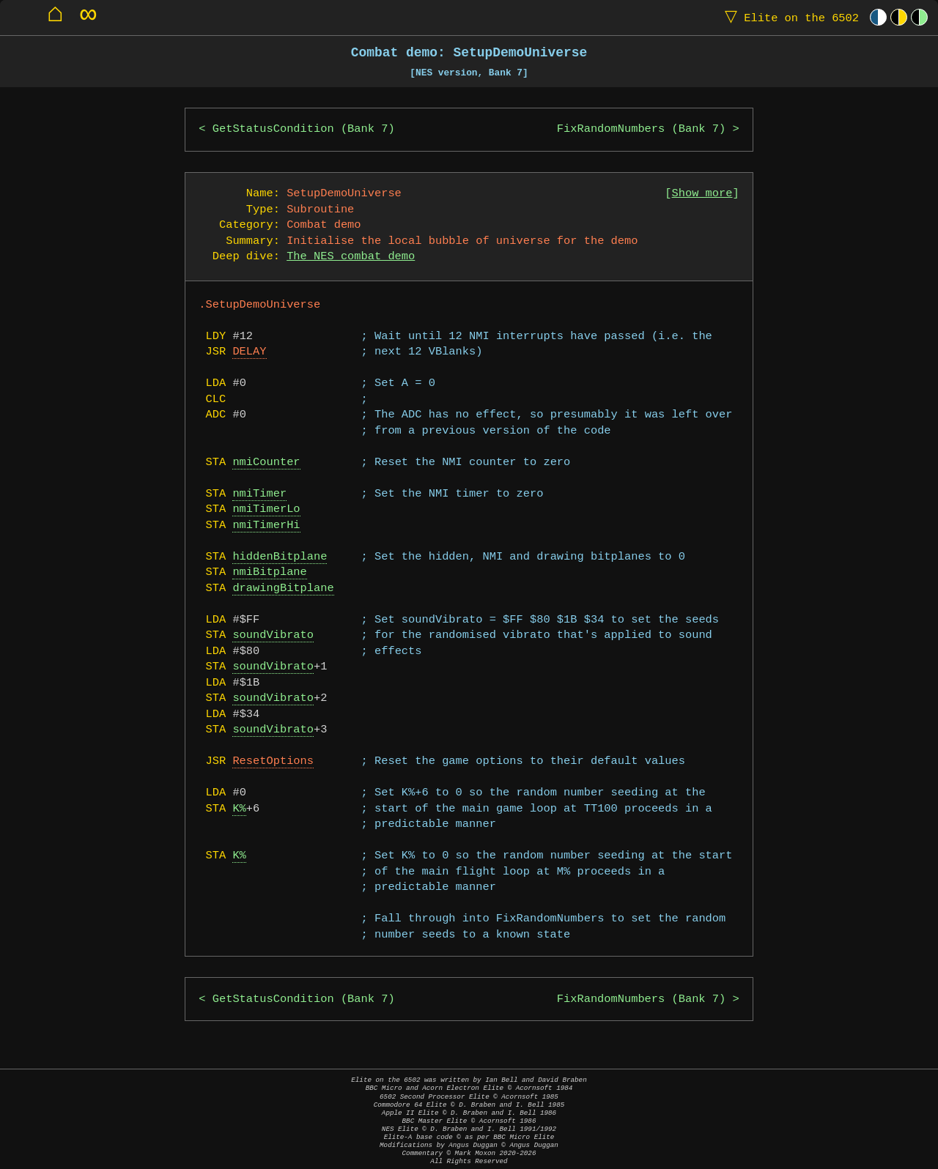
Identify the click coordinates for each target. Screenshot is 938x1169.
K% (238, 809)
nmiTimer (259, 494)
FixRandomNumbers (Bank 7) (641, 129)
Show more (702, 193)
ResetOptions (273, 761)
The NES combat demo (351, 256)
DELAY (249, 352)
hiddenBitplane (279, 557)
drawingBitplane (282, 588)
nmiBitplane (269, 572)
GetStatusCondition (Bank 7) (304, 129)
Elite (788, 17)
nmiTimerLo (266, 509)
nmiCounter (266, 462)
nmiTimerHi (266, 525)
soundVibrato (273, 635)
